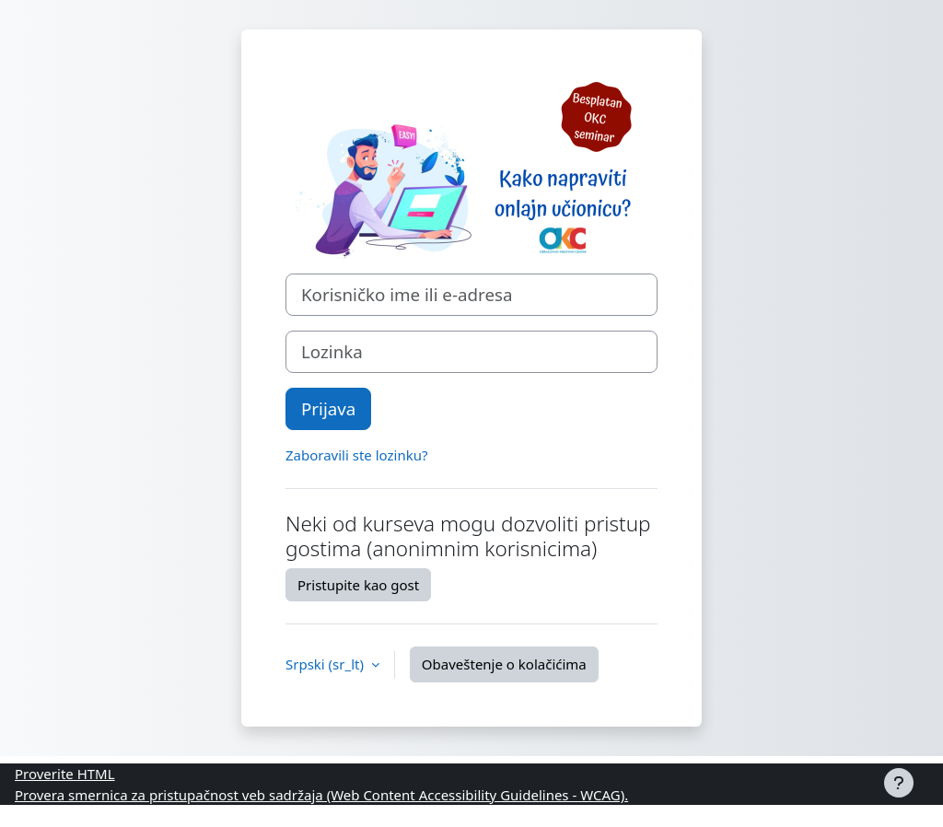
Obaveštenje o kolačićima (504, 664)
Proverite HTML (65, 773)
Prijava (328, 408)
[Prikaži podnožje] (899, 783)
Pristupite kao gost (358, 585)
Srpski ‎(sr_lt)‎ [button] (326, 664)
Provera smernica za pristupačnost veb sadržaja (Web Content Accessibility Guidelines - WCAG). (321, 795)
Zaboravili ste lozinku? (356, 455)
